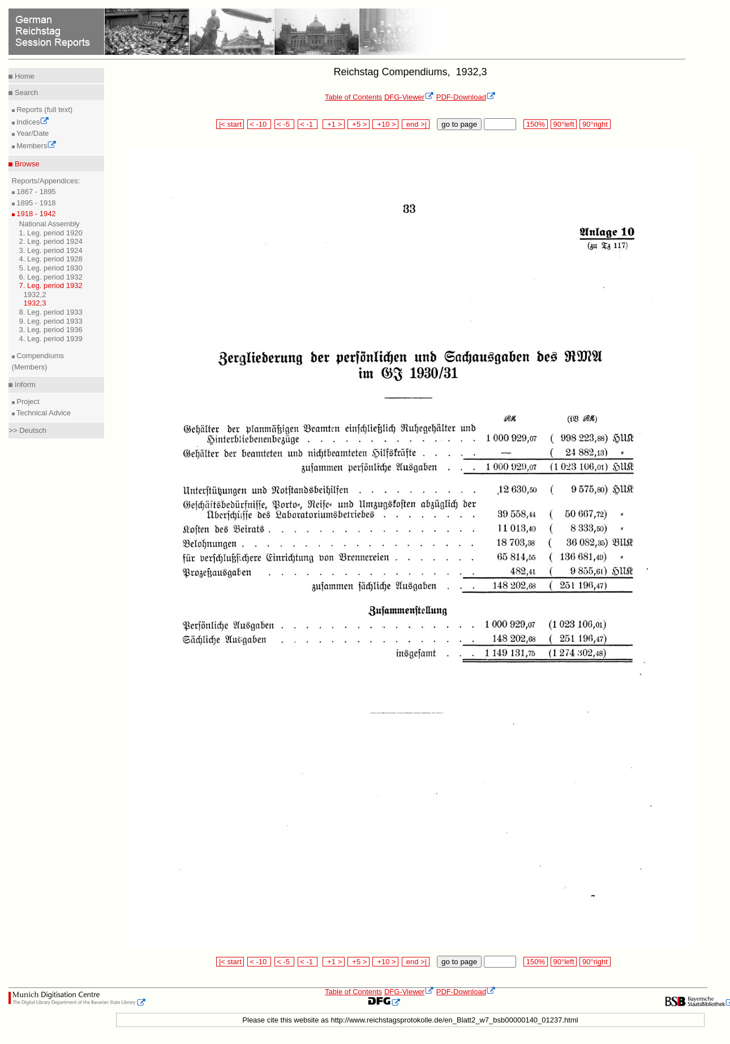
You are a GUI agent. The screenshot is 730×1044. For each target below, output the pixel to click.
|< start (230, 124)
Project (27, 401)
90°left (563, 124)
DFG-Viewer (409, 97)
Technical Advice (43, 413)
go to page (459, 124)
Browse (25, 164)
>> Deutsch (27, 430)
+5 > (358, 124)
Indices (32, 122)
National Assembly (49, 224)
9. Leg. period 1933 (51, 321)
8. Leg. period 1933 (51, 312)
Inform (23, 384)
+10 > (385, 124)
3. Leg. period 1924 (51, 250)
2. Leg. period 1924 (51, 241)
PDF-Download (466, 97)
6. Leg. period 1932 (51, 277)
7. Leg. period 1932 (51, 285)
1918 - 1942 (35, 213)
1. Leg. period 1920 (51, 233)
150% (535, 124)
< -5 (284, 124)
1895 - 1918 (35, 203)
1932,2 (35, 294)
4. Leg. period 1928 (51, 259)
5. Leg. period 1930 (51, 268)
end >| (415, 124)
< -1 (307, 124)
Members (36, 145)
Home (23, 76)
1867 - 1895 (35, 191)
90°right (594, 124)
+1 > (333, 124)
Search (25, 92)
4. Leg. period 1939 (51, 338)
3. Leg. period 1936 (51, 329)
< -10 (259, 124)
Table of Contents (353, 97)
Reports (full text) (44, 109)
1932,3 (35, 303)
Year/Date (32, 133)
